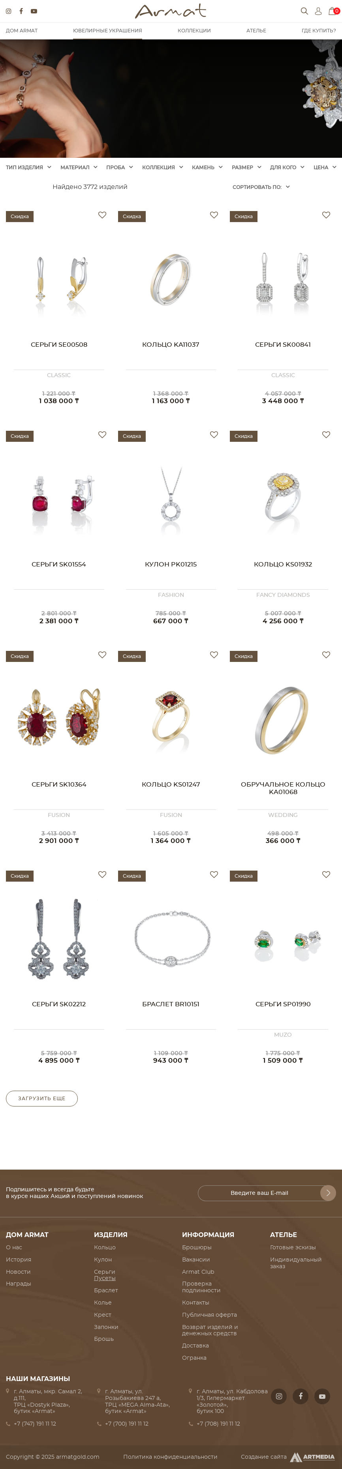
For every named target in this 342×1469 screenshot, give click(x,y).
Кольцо (105, 1247)
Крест (102, 1315)
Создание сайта (288, 1457)
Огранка (194, 1358)
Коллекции (194, 30)
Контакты (195, 1303)
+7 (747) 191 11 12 (35, 1424)
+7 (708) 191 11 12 (218, 1424)
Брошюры (197, 1247)
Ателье (256, 30)
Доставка (195, 1346)
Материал (74, 167)
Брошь (104, 1339)
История (18, 1260)
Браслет (106, 1290)
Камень (203, 167)
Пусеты (105, 1278)
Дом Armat (22, 30)
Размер (242, 167)
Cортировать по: (257, 187)
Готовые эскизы (293, 1247)
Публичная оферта (209, 1315)
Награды (18, 1284)
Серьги (104, 1272)
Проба (115, 167)
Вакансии (196, 1260)
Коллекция (158, 167)
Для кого (283, 167)
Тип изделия (24, 167)
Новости (18, 1272)
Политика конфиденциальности (170, 1457)
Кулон (103, 1260)
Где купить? (319, 30)
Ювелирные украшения (107, 30)
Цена (321, 167)
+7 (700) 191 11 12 (126, 1424)
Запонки (106, 1327)
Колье (103, 1303)
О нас (14, 1247)
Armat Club (198, 1272)
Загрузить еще (42, 1098)
